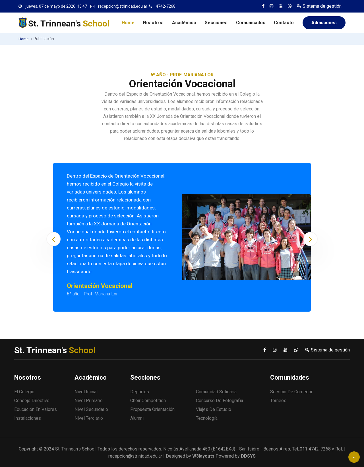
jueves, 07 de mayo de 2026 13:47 (56, 6)
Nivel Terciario (89, 418)
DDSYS (248, 456)
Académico (184, 22)
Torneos (278, 400)
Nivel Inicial (86, 391)
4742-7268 (165, 6)
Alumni (137, 418)
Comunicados (250, 22)
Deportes (139, 391)
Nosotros (153, 22)
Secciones (216, 22)
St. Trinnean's (68, 23)
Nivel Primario (89, 400)
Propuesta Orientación (152, 409)
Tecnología (207, 418)
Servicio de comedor (291, 391)
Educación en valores (35, 409)
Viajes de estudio (213, 409)
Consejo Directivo (31, 400)
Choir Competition (148, 400)
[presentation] (53, 239)
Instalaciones (27, 418)
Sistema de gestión (319, 6)
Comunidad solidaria (216, 391)
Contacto (284, 22)
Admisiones (324, 22)
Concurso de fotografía (219, 400)
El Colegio (24, 391)
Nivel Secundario (91, 409)
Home (128, 22)
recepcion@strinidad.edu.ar (122, 6)
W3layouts (203, 456)
